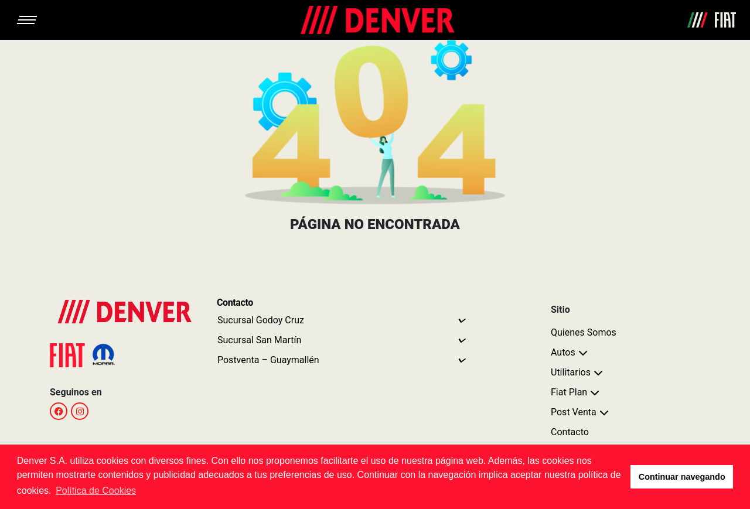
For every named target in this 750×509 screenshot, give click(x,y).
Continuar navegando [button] (682, 476)
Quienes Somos (583, 332)
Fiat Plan (569, 392)
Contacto (570, 432)
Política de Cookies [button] (96, 491)
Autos (563, 352)
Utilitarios (571, 372)
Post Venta (573, 412)
